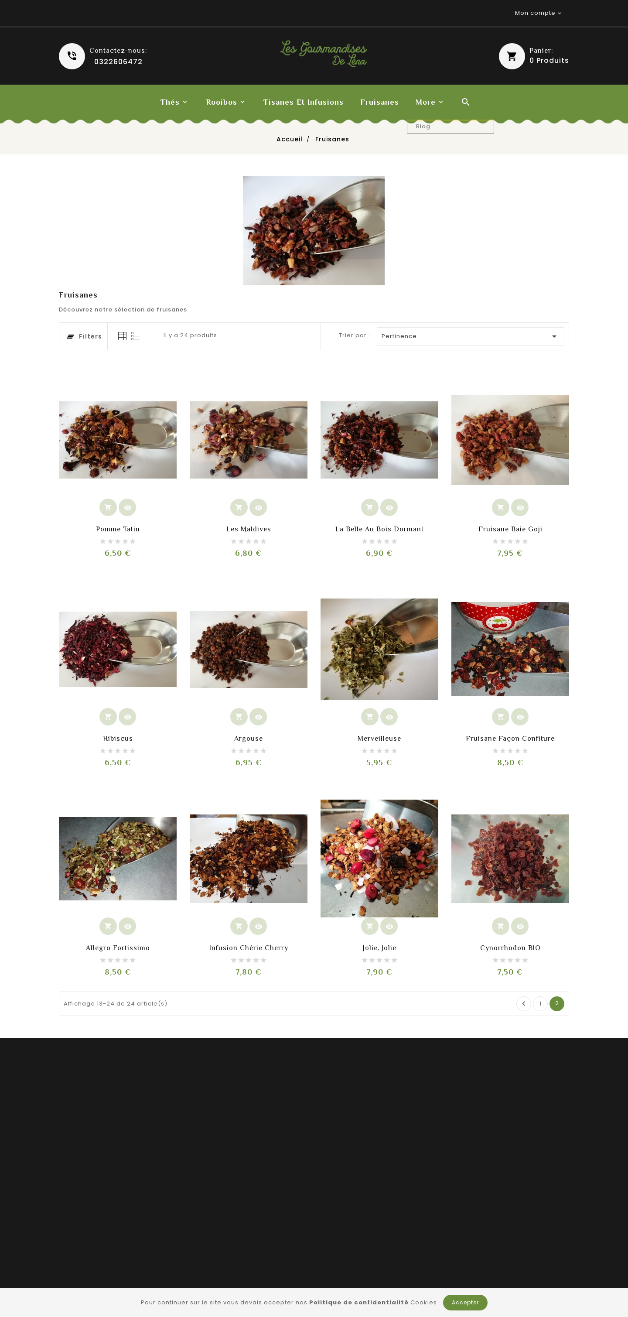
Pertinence (471, 336)
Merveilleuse (379, 738)
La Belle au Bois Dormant (379, 529)
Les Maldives (248, 529)
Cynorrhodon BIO (510, 948)
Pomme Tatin (118, 529)
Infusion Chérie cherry (248, 948)
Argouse (248, 738)
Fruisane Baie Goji (510, 529)
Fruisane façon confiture (510, 738)
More (426, 102)
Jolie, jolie (379, 948)
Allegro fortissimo (118, 948)
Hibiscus (118, 738)
